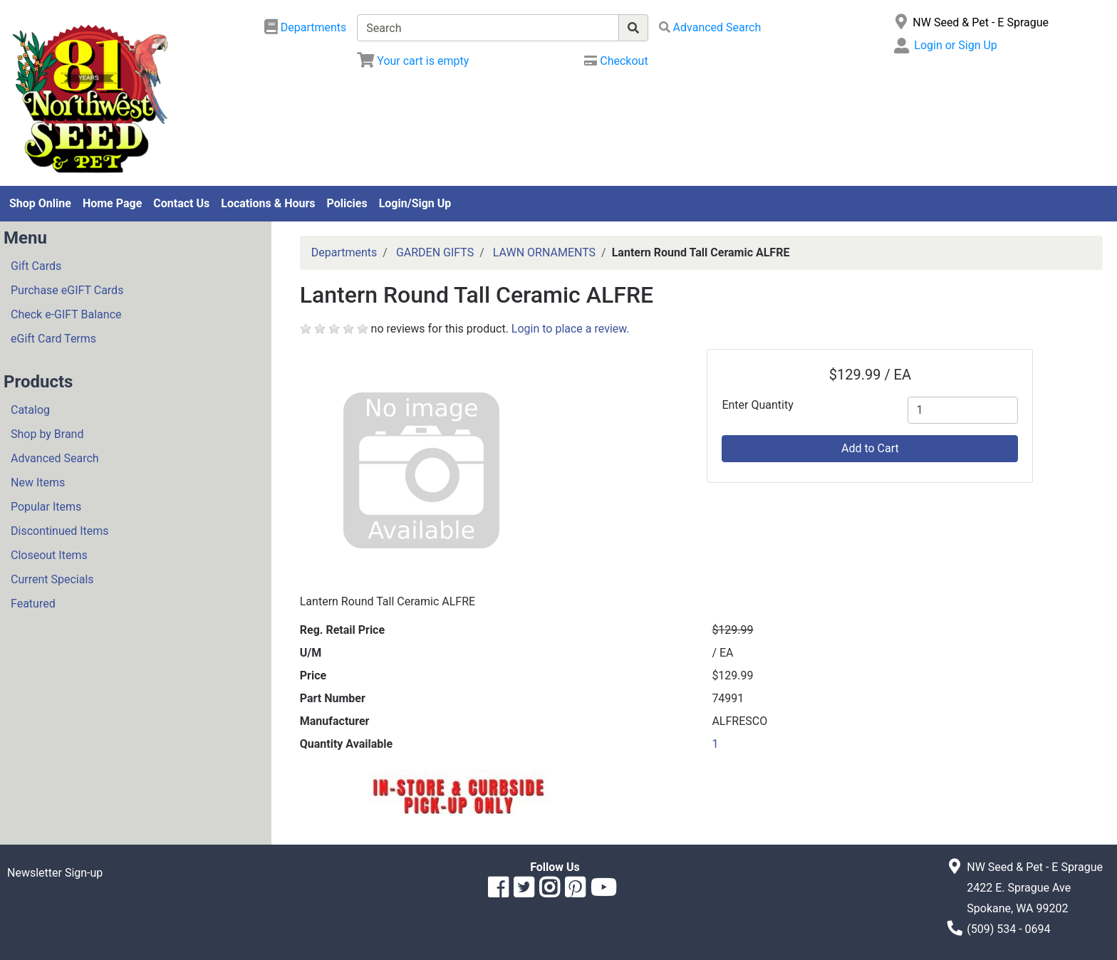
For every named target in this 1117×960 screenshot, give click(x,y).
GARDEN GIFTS (435, 252)
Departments (344, 252)
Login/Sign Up (415, 203)
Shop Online (40, 203)
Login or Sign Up (955, 45)
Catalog (30, 410)
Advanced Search (55, 458)
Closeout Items (49, 555)
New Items (38, 482)
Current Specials (52, 579)
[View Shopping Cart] (413, 61)
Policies (347, 203)
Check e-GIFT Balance (66, 314)
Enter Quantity (757, 405)
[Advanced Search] (710, 27)
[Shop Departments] (305, 27)
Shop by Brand (47, 434)
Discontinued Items (60, 531)
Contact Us (181, 203)
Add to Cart (870, 448)
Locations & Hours (268, 203)
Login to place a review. (570, 328)
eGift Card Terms (53, 338)
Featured (33, 603)
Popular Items (46, 506)
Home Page (112, 203)
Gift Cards (36, 266)
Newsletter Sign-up (55, 873)
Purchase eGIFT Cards (67, 290)
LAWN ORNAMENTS (544, 252)
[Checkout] (616, 61)
